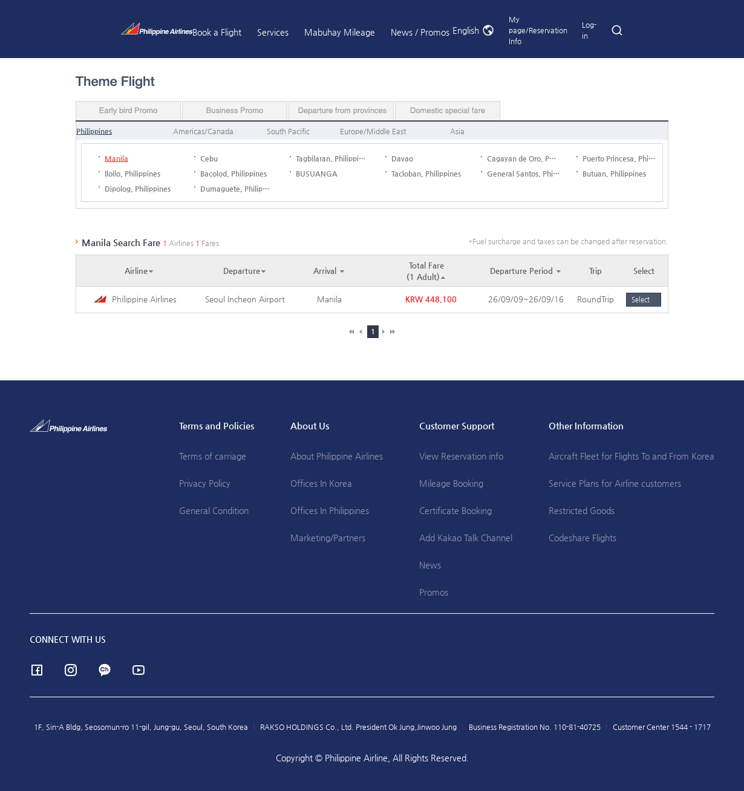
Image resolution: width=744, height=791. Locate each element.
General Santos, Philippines (532, 173)
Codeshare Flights (582, 537)
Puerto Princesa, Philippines (628, 158)
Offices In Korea (321, 483)
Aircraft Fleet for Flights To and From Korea (631, 456)
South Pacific (288, 131)
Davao (402, 158)
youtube (138, 670)
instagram (71, 670)
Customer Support (456, 425)
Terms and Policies (216, 425)
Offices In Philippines (329, 510)
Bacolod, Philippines (233, 173)
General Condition (214, 510)
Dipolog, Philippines (138, 188)
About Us (309, 425)
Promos (433, 592)
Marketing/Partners (327, 537)
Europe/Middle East (373, 131)
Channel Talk (104, 670)
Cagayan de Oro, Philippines (534, 158)
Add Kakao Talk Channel (465, 537)
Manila (116, 158)
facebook (37, 670)
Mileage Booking (451, 483)
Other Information (586, 425)
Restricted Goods (582, 510)
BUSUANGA (317, 173)
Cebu (209, 158)
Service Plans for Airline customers (615, 483)
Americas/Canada (203, 131)
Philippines (94, 131)
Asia (457, 131)
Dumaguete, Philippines (240, 188)
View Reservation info (461, 456)
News (430, 565)
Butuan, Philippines (614, 173)
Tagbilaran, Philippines (333, 158)
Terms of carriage (212, 456)
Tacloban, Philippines (426, 173)
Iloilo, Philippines (132, 173)
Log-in (589, 30)
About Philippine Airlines (336, 456)
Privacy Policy (204, 483)
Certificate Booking (455, 510)
